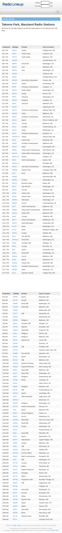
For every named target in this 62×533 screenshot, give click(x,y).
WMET (15, 376)
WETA (14, 97)
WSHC (14, 77)
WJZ (13, 250)
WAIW (14, 117)
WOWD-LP (16, 137)
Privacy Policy (54, 530)
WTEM (15, 357)
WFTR (15, 463)
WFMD (15, 347)
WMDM (14, 170)
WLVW (14, 266)
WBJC (14, 103)
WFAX (15, 383)
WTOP (14, 226)
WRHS (14, 223)
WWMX (14, 256)
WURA (15, 343)
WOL (14, 459)
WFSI (15, 337)
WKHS (14, 93)
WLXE (15, 516)
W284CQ (15, 240)
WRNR (15, 317)
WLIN (15, 436)
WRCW (15, 400)
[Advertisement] (31, 38)
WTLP (14, 230)
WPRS (14, 233)
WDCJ (14, 120)
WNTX (15, 430)
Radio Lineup (17, 525)
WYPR (14, 57)
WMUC (14, 50)
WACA (15, 340)
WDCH (14, 183)
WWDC (14, 200)
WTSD (15, 380)
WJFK (14, 259)
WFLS (14, 127)
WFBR (15, 513)
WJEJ (15, 396)
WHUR (14, 153)
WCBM (15, 307)
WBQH (15, 367)
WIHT (14, 186)
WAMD (15, 353)
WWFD (15, 330)
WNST (15, 506)
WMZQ (14, 180)
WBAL (15, 370)
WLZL (14, 273)
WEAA (14, 67)
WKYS (14, 130)
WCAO (15, 300)
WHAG (15, 450)
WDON (15, 499)
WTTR (15, 476)
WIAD (14, 140)
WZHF (15, 440)
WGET (15, 416)
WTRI (15, 493)
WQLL (15, 433)
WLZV (14, 133)
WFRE (14, 190)
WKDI (15, 333)
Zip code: (38, 6)
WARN (14, 100)
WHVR (15, 406)
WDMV (15, 310)
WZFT (14, 236)
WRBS (14, 143)
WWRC (15, 297)
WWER (14, 60)
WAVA (14, 243)
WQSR (14, 213)
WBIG (14, 193)
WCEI (14, 160)
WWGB (15, 363)
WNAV (15, 456)
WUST (15, 373)
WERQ (14, 113)
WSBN (15, 303)
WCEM (15, 393)
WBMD (15, 320)
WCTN (15, 350)
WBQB (14, 203)
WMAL (14, 253)
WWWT (14, 269)
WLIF (14, 206)
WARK (15, 483)
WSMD (14, 176)
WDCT (15, 413)
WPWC (15, 479)
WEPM (15, 423)
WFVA (15, 390)
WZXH (14, 107)
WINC (14, 246)
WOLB (15, 360)
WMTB (14, 83)
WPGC (14, 147)
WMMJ (14, 210)
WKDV (15, 469)
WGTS (14, 110)
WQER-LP (15, 163)
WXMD (14, 73)
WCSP (14, 90)
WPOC (14, 123)
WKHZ (15, 473)
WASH (14, 166)
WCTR (15, 496)
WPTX (15, 519)
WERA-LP (15, 157)
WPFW (14, 70)
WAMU (14, 64)
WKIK (14, 216)
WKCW (15, 453)
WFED (15, 489)
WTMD (14, 80)
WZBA (14, 196)
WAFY (14, 220)
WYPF (14, 54)
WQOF (15, 403)
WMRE (15, 503)
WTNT (15, 313)
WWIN (14, 150)
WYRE (15, 327)
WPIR (14, 87)
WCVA (15, 486)
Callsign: (37, 3)
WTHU (15, 466)
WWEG (14, 263)
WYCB (15, 426)
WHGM (15, 420)
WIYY (14, 173)
